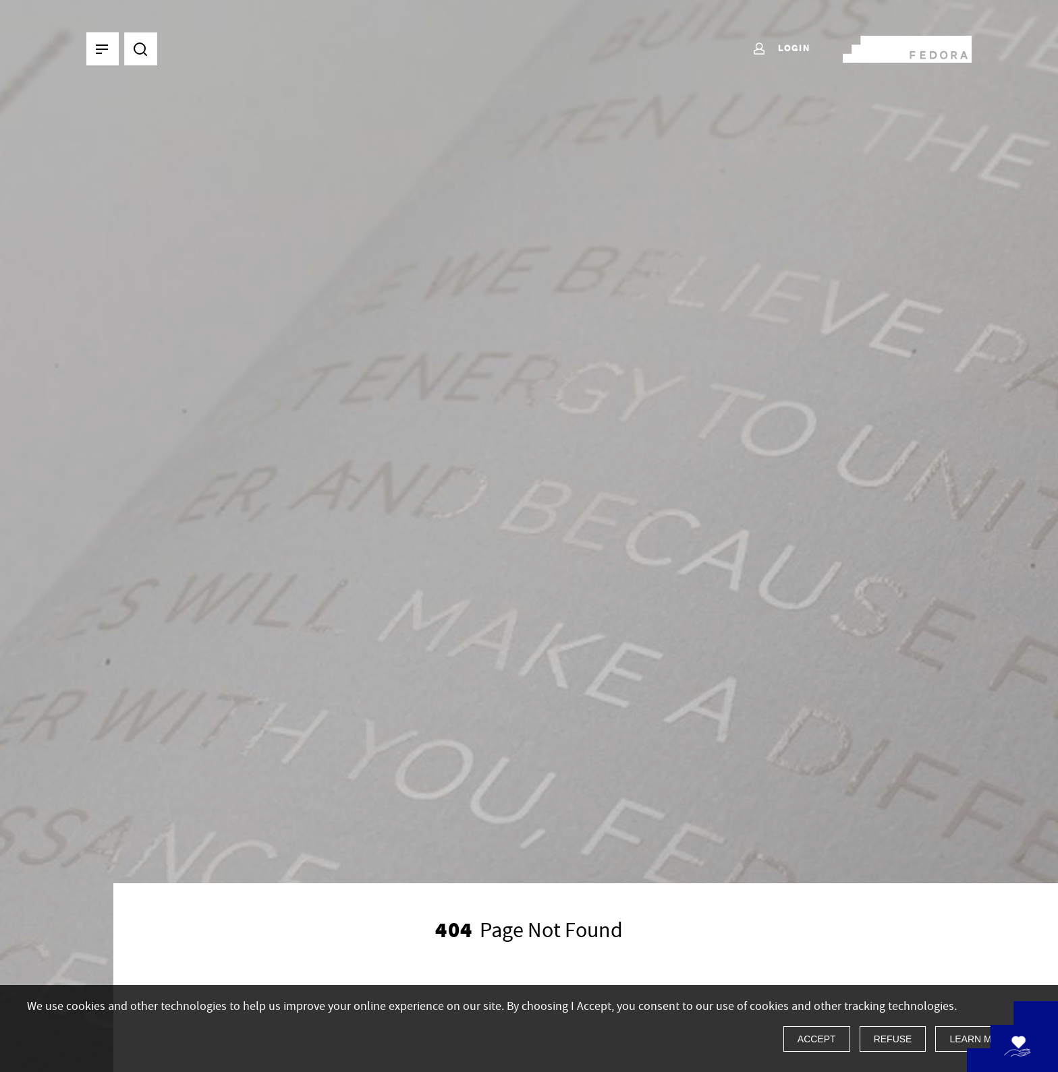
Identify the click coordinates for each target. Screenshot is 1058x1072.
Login (781, 49)
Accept (817, 1039)
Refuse (893, 1039)
